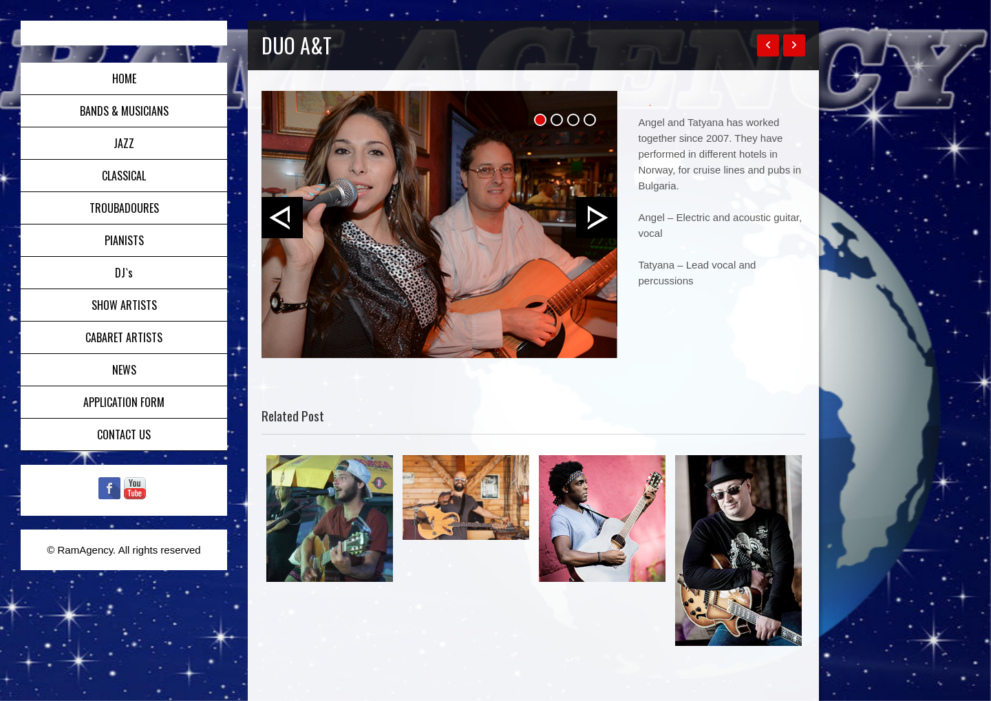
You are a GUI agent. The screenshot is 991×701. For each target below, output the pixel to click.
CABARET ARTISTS (123, 337)
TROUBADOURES (124, 208)
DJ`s (124, 272)
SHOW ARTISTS (124, 305)
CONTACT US (124, 434)
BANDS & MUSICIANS (124, 111)
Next (596, 217)
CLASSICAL (124, 175)
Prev (282, 217)
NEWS (124, 370)
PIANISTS (124, 240)
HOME (124, 78)
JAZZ (124, 143)
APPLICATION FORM (123, 402)
